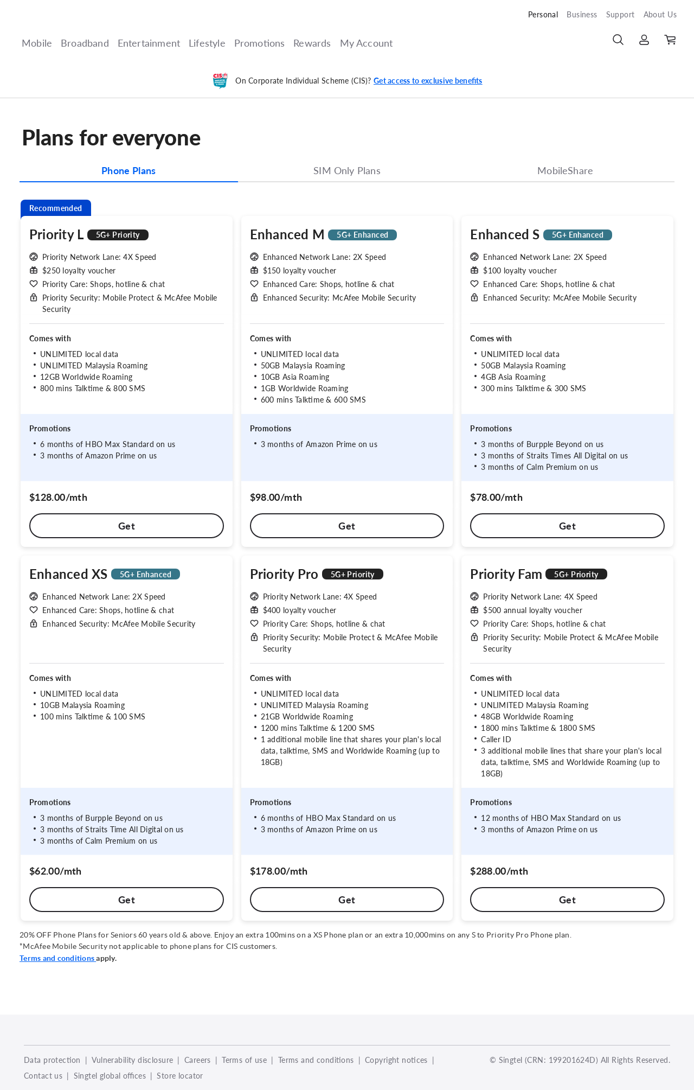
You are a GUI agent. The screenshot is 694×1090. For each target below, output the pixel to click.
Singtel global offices (110, 1075)
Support (620, 14)
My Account (366, 43)
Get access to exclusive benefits (428, 80)
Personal (543, 14)
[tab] (129, 172)
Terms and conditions (316, 1059)
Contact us (43, 1075)
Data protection (52, 1059)
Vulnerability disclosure (132, 1059)
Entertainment (149, 43)
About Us (660, 14)
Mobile (37, 43)
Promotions (259, 43)
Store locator (180, 1075)
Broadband (85, 43)
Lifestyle (207, 43)
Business (582, 14)
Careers (197, 1059)
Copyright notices (396, 1059)
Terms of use (244, 1059)
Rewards (312, 43)
